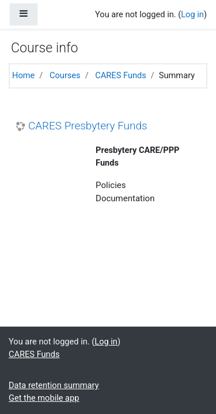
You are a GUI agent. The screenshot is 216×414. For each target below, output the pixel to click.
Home (23, 75)
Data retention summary (54, 385)
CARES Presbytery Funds (87, 126)
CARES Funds (120, 75)
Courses (65, 75)
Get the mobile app (44, 398)
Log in (192, 14)
